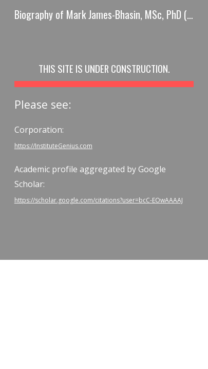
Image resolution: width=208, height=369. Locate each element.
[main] (104, 130)
